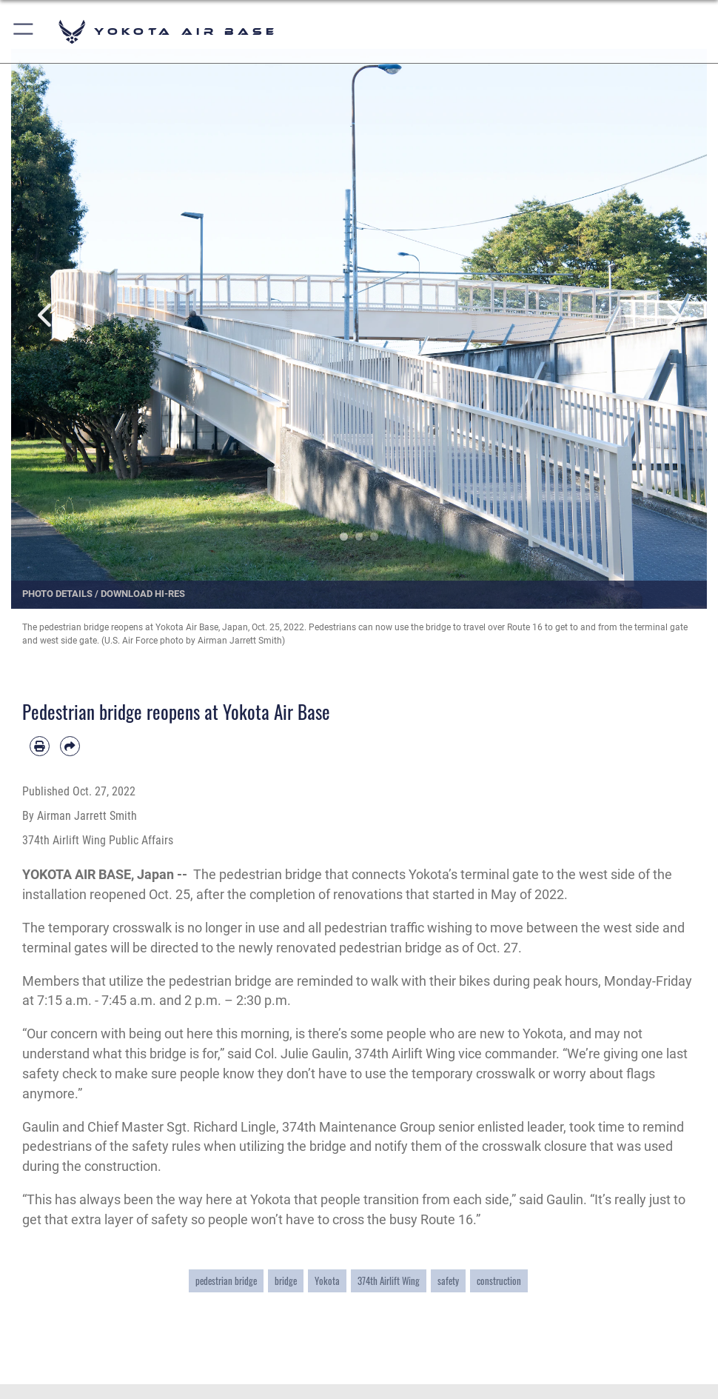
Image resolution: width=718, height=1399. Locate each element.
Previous (46, 316)
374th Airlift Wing (389, 1280)
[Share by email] (70, 746)
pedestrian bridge (226, 1280)
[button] (24, 31)
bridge (286, 1280)
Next (672, 316)
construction (499, 1280)
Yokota (327, 1280)
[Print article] (40, 746)
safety (448, 1280)
